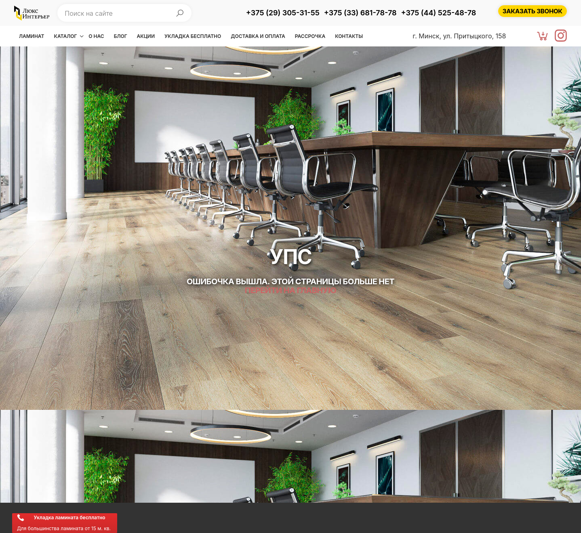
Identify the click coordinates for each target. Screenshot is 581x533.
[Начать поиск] (180, 13)
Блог (120, 36)
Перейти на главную (290, 290)
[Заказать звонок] (532, 11)
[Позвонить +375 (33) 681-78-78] (360, 13)
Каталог (65, 36)
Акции (146, 36)
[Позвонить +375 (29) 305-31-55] (283, 13)
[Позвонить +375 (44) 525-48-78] (438, 13)
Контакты (349, 36)
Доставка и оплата (258, 36)
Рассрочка (310, 36)
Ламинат (31, 36)
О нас (96, 36)
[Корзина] (542, 36)
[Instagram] (561, 36)
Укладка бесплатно (192, 36)
